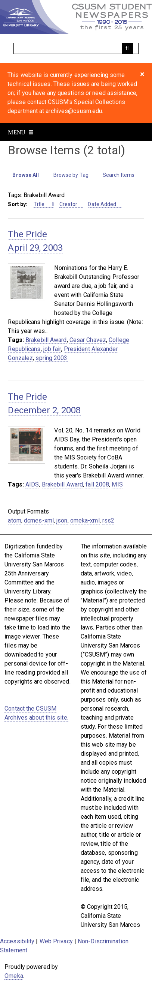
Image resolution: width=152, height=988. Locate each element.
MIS (117, 484)
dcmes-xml (39, 520)
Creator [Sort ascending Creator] (68, 204)
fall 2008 (97, 484)
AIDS (32, 484)
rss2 (108, 520)
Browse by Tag (71, 175)
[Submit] (127, 48)
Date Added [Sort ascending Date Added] (102, 204)
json (61, 520)
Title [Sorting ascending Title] (40, 204)
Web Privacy (56, 941)
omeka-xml (85, 520)
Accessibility (17, 941)
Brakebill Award (46, 339)
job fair (52, 348)
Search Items (118, 175)
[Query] (75, 48)
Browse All (25, 175)
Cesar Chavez (87, 339)
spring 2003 (51, 357)
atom (14, 520)
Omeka (13, 975)
